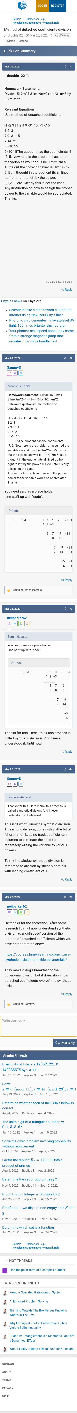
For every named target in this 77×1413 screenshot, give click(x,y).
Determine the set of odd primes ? (29, 1179)
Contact (8, 1363)
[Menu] (8, 5)
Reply (68, 289)
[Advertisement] (38, 240)
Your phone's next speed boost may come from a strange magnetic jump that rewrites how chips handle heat (41, 336)
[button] (65, 66)
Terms (6, 1380)
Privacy (7, 1388)
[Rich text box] (38, 1026)
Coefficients (62, 35)
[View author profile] (27, 623)
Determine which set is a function (28, 1227)
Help (5, 1396)
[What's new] (70, 6)
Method (23, 40)
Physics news (11, 301)
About (6, 1372)
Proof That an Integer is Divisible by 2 (31, 1194)
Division (10, 40)
